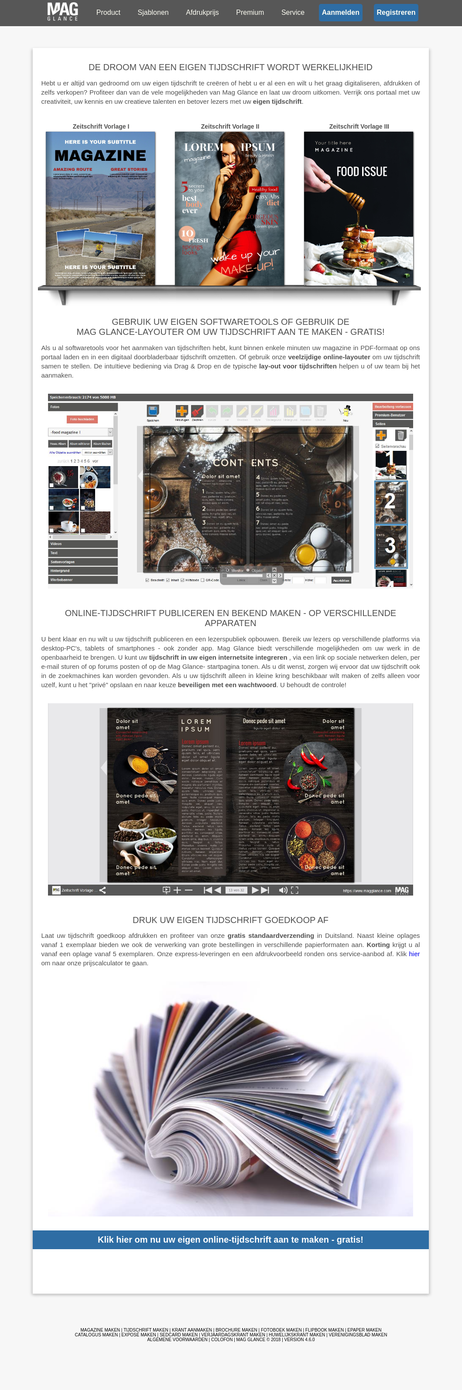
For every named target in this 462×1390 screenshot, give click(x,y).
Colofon (222, 1339)
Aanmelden (340, 12)
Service (293, 12)
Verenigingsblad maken (358, 1334)
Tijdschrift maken (145, 1330)
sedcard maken (179, 1334)
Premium (250, 12)
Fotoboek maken (281, 1330)
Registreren (396, 12)
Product (108, 12)
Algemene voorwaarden (177, 1339)
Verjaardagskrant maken (233, 1334)
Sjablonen (153, 12)
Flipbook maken (324, 1330)
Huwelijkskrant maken (297, 1334)
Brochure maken (236, 1330)
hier (414, 953)
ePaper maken (364, 1330)
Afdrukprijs (202, 12)
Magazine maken (100, 1330)
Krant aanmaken (192, 1330)
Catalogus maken (96, 1334)
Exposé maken (138, 1334)
